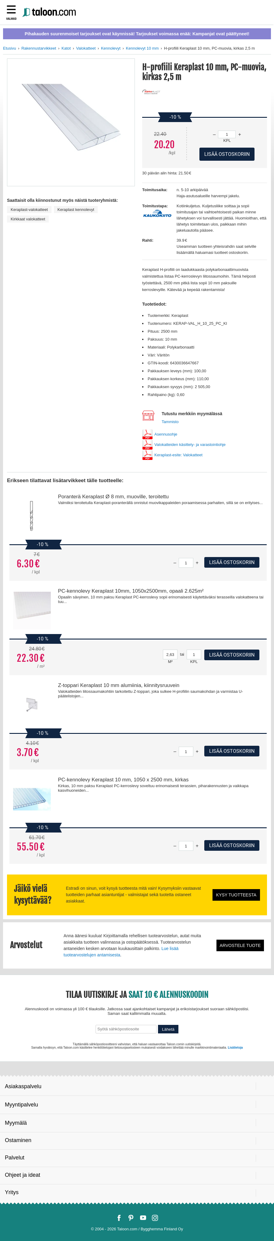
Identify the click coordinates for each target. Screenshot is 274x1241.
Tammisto (170, 421)
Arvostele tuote (240, 945)
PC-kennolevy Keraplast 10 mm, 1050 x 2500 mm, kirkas (123, 780)
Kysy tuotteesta (236, 894)
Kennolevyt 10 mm (142, 48)
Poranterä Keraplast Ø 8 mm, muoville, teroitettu (113, 497)
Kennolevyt (111, 48)
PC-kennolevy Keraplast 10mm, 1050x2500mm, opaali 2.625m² (131, 591)
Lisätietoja (235, 1047)
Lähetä (168, 1029)
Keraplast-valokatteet (29, 209)
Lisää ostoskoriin (232, 562)
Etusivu (9, 48)
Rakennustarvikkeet (38, 48)
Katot (66, 48)
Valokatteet (86, 48)
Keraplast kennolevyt (76, 209)
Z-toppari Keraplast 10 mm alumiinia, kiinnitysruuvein (119, 685)
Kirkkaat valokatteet (28, 219)
